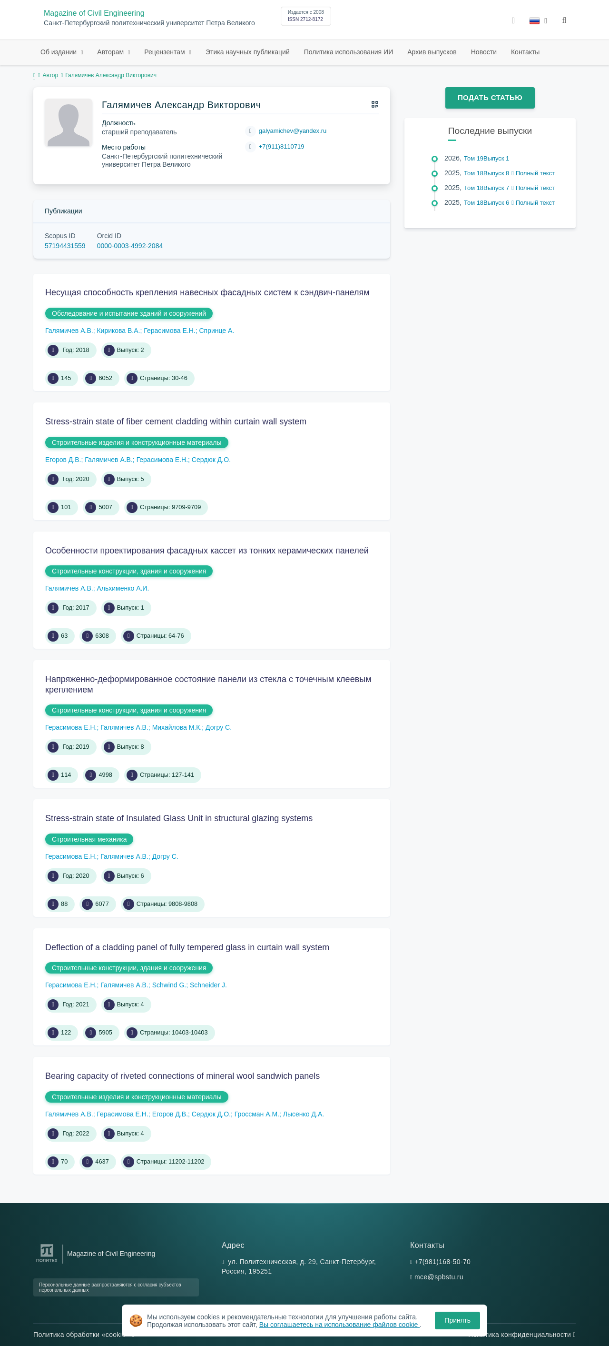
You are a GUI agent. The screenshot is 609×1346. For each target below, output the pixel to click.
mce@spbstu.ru (438, 1277)
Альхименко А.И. (123, 588)
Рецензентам (165, 52)
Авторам (111, 52)
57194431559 (65, 246)
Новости (484, 52)
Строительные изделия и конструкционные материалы (137, 442)
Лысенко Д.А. (303, 1114)
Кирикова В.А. (118, 330)
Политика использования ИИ (348, 52)
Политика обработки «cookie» (83, 1334)
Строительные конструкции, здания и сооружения (129, 571)
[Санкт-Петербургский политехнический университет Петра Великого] (46, 1262)
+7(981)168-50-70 (442, 1262)
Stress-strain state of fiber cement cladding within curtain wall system (175, 421)
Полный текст (533, 173)
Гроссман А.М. (257, 1114)
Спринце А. (216, 330)
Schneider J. (208, 985)
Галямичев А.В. (69, 330)
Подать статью (490, 97)
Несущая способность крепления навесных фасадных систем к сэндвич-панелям (207, 292)
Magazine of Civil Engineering (94, 13)
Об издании (59, 52)
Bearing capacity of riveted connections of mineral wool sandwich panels (182, 1076)
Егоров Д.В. (63, 459)
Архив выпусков (432, 52)
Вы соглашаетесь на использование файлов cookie (339, 1324)
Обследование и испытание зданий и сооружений (129, 313)
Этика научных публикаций (248, 52)
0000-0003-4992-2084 (130, 246)
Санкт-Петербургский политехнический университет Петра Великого (149, 23)
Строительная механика (89, 839)
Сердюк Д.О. (211, 459)
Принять (457, 1320)
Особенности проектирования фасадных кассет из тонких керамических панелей (207, 550)
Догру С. (219, 727)
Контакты (525, 52)
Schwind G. (169, 985)
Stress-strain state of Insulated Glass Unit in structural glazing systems (179, 818)
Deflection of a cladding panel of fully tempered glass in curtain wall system (187, 947)
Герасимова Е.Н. (169, 330)
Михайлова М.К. (177, 727)
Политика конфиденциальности (522, 1334)
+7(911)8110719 (281, 146)
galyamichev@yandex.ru (293, 130)
